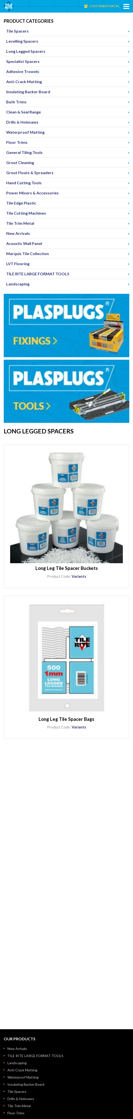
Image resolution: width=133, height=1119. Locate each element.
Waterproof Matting (25, 132)
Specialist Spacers (23, 61)
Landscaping (17, 283)
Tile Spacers (17, 31)
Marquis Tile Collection (27, 253)
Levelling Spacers (22, 41)
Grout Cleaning (20, 162)
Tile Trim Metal (20, 223)
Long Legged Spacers (25, 51)
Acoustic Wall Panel (24, 243)
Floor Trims (16, 142)
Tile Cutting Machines (26, 213)
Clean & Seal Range (23, 112)
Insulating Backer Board (28, 91)
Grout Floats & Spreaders (29, 172)
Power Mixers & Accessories (32, 192)
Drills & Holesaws (22, 122)
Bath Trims (16, 101)
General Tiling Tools (24, 152)
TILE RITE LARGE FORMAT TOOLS (37, 273)
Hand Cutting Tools (24, 182)
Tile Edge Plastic (21, 203)
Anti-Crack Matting (24, 81)
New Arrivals (18, 233)
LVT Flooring (17, 263)
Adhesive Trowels (22, 71)
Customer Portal (104, 6)
